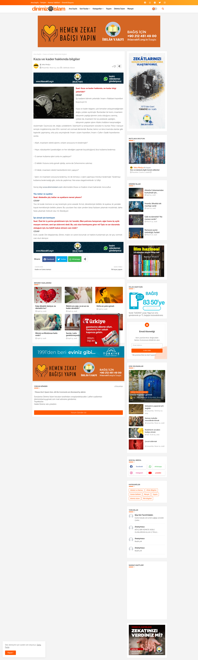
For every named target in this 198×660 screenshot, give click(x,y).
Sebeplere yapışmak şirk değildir (154, 407)
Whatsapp (76, 259)
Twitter (63, 259)
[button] (162, 8)
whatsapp (158, 466)
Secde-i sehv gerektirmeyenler (73, 334)
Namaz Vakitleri (54, 3)
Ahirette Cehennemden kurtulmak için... (154, 191)
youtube (158, 473)
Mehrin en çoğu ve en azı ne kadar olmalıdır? (77, 307)
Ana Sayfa (35, 3)
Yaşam (109, 9)
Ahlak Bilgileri (151, 490)
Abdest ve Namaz (136, 490)
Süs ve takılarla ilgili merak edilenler (145, 170)
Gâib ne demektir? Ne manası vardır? (153, 218)
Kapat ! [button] (10, 653)
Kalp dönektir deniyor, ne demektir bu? (45, 307)
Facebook (50, 259)
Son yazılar (84, 9)
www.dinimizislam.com (53, 187)
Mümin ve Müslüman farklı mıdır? (46, 334)
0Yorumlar (118, 386)
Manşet (130, 9)
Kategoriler (97, 9)
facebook (139, 466)
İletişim (43, 3)
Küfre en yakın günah (105, 306)
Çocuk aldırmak (151, 441)
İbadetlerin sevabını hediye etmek (152, 431)
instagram (139, 473)
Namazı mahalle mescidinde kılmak (152, 419)
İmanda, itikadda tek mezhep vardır (153, 205)
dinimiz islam (135, 498)
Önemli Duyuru (68, 3)
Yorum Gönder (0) (78, 412)
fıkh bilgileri (147, 498)
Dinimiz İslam (119, 9)
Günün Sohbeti (135, 494)
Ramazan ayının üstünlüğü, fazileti (152, 231)
